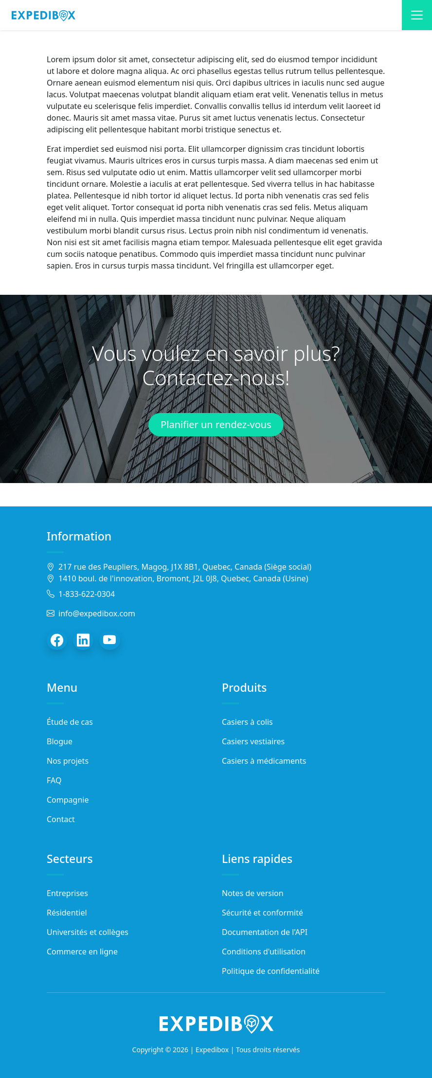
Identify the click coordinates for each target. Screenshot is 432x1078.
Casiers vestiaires (253, 741)
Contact (61, 819)
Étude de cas (70, 722)
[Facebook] (57, 640)
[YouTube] (109, 640)
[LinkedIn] (83, 640)
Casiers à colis (247, 722)
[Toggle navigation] (417, 15)
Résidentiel (67, 912)
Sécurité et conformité (262, 912)
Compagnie (68, 799)
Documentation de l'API (264, 932)
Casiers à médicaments (264, 760)
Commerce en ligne (82, 951)
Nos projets (68, 760)
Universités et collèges (87, 932)
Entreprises (67, 893)
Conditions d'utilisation (264, 951)
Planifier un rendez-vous (216, 424)
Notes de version (253, 893)
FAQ (54, 780)
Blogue (59, 741)
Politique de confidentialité (271, 971)
